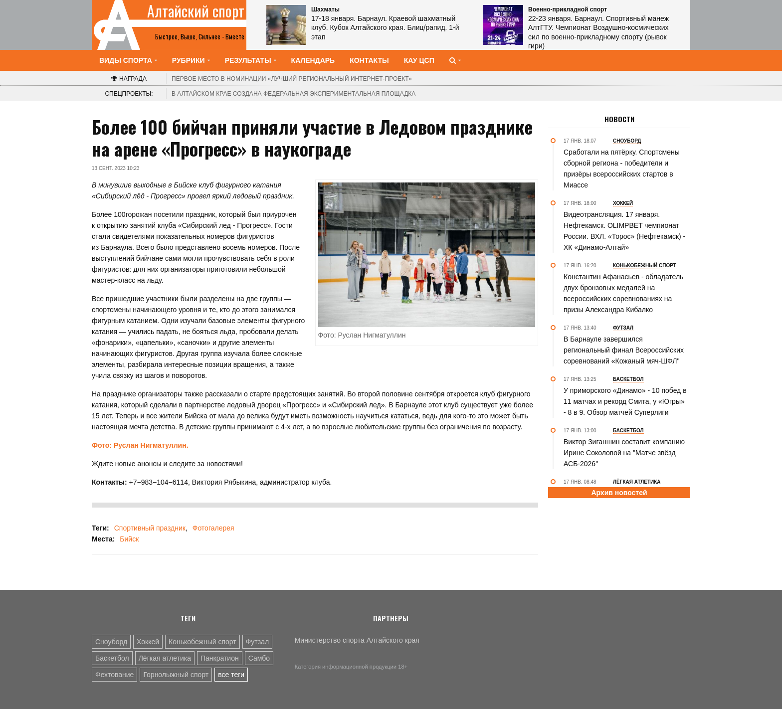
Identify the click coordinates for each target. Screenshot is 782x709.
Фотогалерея (213, 528)
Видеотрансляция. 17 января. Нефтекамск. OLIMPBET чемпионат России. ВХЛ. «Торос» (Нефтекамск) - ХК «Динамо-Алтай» (624, 230)
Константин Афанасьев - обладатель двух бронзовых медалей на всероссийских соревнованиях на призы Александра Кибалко (623, 293)
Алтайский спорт (195, 11)
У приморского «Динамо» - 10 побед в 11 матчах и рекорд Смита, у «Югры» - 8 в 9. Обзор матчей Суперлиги (625, 401)
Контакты (369, 60)
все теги (231, 675)
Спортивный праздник (150, 528)
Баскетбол (112, 658)
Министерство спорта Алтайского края (357, 640)
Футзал (257, 642)
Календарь (313, 60)
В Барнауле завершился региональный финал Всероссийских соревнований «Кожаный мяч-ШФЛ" (624, 350)
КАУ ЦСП (419, 60)
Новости (619, 119)
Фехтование (114, 675)
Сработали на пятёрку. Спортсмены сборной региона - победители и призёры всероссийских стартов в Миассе (622, 168)
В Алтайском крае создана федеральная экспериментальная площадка (293, 93)
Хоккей (148, 642)
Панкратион (219, 658)
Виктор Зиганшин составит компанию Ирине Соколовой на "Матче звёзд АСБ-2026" (624, 453)
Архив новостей (619, 493)
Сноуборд (111, 642)
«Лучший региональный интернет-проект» (292, 78)
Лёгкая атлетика (165, 658)
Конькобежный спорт (202, 642)
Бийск (129, 539)
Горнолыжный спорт (175, 675)
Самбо (259, 658)
